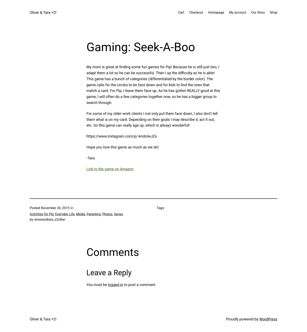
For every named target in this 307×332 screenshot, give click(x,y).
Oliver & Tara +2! (43, 12)
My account (237, 12)
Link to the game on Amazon (110, 169)
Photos (107, 214)
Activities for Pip (42, 214)
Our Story (258, 12)
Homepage (216, 12)
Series (118, 214)
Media (80, 214)
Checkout (196, 12)
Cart (181, 12)
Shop (273, 12)
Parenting (94, 214)
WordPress (268, 319)
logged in (115, 285)
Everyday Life (65, 214)
